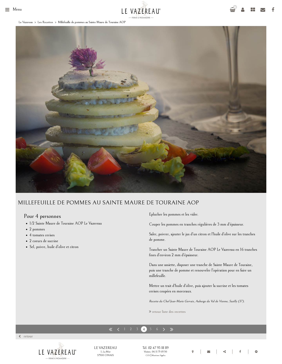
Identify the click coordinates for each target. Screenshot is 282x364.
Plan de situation (193, 352)
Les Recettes (45, 22)
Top (256, 352)
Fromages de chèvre (253, 9)
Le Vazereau (26, 22)
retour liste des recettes (169, 311)
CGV (148, 355)
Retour (28, 336)
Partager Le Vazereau (224, 352)
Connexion (242, 9)
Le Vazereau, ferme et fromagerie (142, 9)
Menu (17, 9)
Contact (262, 9)
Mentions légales (158, 355)
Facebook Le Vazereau (273, 9)
